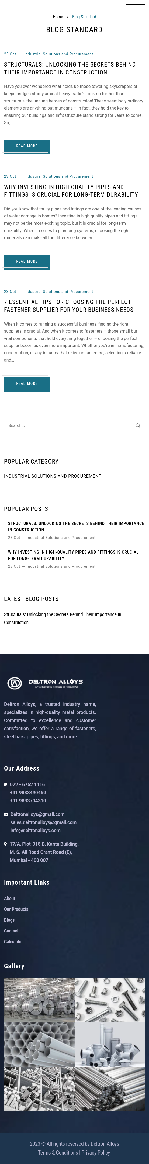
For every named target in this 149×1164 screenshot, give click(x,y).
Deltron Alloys (105, 1143)
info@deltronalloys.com (36, 830)
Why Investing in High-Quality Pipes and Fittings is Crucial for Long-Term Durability (73, 555)
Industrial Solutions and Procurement (58, 54)
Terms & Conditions (58, 1152)
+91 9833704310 (28, 800)
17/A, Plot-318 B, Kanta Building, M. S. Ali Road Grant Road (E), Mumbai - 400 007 (44, 852)
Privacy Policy (96, 1152)
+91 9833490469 (28, 792)
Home (58, 16)
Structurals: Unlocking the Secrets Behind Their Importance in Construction (76, 527)
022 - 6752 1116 (27, 784)
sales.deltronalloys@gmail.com (44, 822)
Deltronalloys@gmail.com (38, 814)
